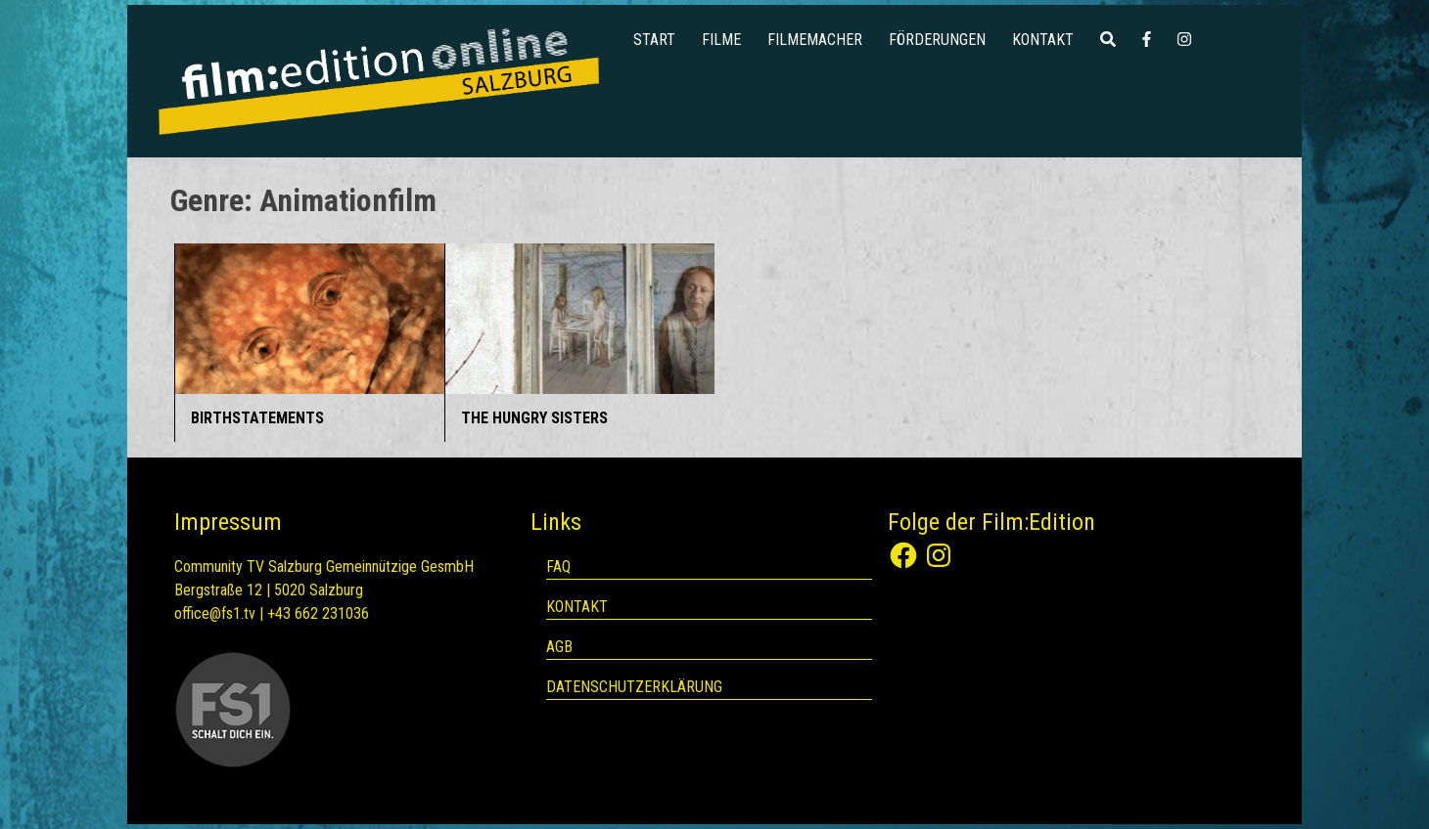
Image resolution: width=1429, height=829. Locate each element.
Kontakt (1043, 39)
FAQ (558, 566)
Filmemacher (814, 39)
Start (654, 39)
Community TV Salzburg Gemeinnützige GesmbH (324, 566)
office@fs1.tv (214, 613)
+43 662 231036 (318, 613)
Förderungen (937, 39)
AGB (559, 646)
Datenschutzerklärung (634, 686)
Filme (721, 39)
